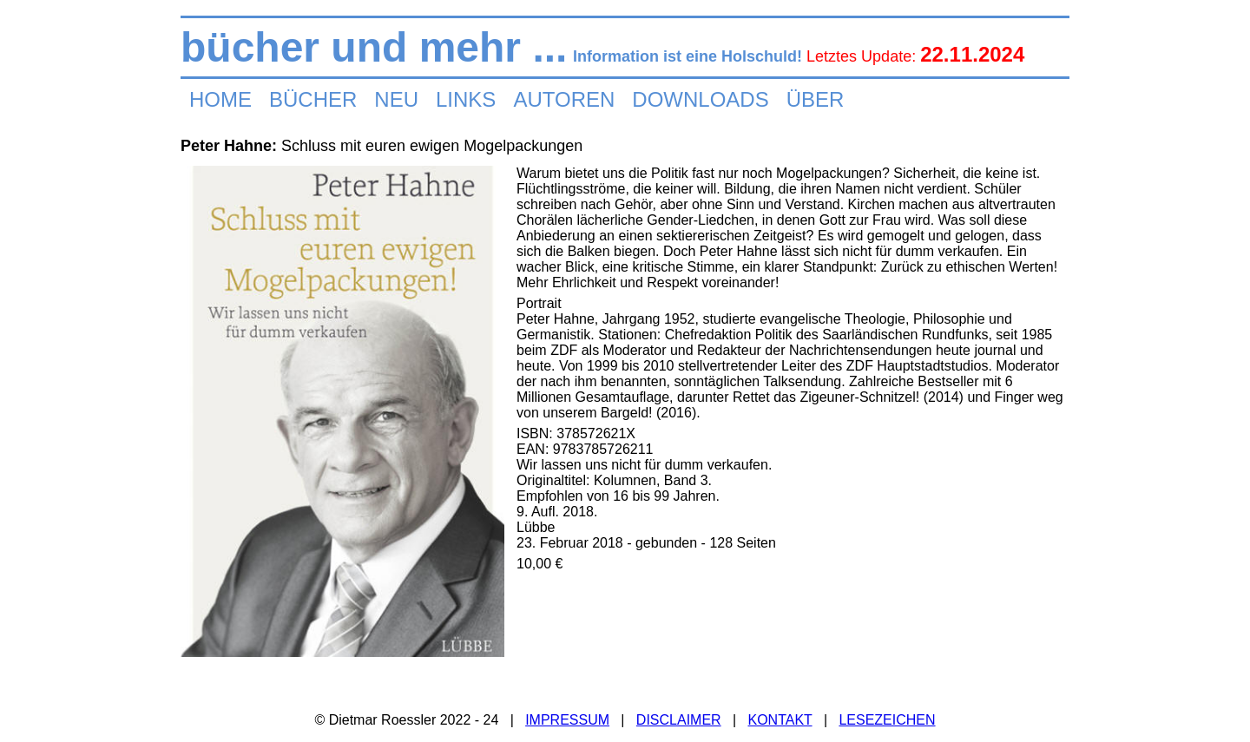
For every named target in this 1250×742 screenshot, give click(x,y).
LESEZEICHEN (887, 719)
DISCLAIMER (678, 719)
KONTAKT (779, 719)
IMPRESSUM (567, 719)
